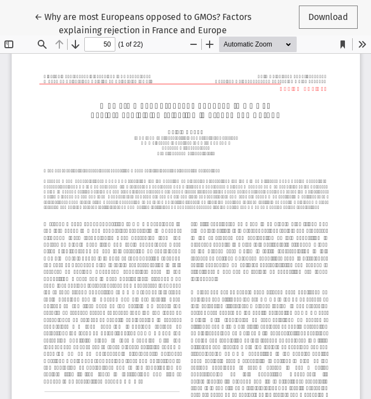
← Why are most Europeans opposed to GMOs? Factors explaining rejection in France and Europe (142, 22)
